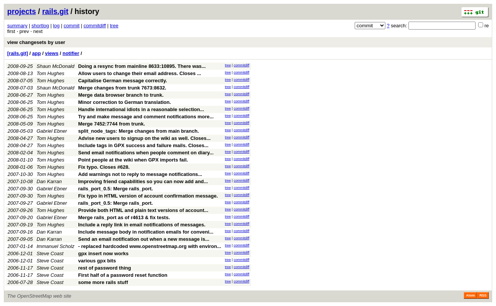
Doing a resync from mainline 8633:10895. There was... (142, 66)
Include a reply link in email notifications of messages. (141, 225)
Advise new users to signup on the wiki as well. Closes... (144, 138)
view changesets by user (36, 42)
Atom (470, 295)
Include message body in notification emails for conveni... (145, 232)
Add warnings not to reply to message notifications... (140, 174)
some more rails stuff (103, 282)
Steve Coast (50, 253)
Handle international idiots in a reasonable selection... (141, 109)
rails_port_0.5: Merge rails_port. (115, 188)
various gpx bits (97, 261)
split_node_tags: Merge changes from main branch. (138, 131)
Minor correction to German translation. (124, 102)
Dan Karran (49, 181)
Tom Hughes (50, 73)
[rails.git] (17, 53)
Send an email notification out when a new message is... (143, 239)
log (56, 25)
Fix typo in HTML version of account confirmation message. (148, 196)
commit (72, 25)
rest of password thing (104, 268)
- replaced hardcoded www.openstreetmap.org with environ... (149, 246)
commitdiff (94, 25)
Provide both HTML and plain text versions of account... (143, 210)
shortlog (40, 25)
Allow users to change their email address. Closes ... (139, 73)
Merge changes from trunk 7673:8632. (122, 88)
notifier (71, 53)
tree (114, 25)
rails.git (55, 11)
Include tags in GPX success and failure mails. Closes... (143, 145)
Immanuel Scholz (56, 246)
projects (21, 11)
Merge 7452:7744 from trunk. (111, 124)
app (36, 53)
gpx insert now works (103, 253)
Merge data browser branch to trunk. (120, 95)
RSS (483, 295)
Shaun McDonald (56, 66)
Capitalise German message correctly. (122, 80)
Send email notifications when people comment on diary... (145, 152)
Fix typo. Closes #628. (104, 167)
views (51, 53)
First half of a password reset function (122, 275)
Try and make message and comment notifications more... (146, 116)
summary (17, 25)
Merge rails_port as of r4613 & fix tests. (124, 217)
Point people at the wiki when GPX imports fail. (133, 160)
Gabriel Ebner (52, 131)
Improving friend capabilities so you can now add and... (143, 181)
